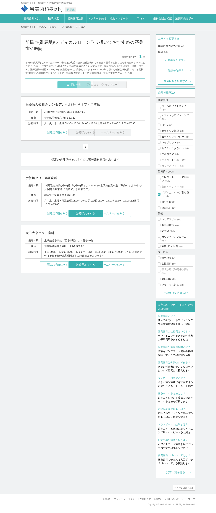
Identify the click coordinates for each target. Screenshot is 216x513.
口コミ (141, 18)
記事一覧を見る (175, 472)
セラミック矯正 (170, 130)
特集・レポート (119, 18)
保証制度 (167, 201)
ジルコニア (168, 154)
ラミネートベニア (171, 159)
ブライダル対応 (170, 284)
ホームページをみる (125, 213)
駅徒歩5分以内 (170, 246)
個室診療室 (168, 225)
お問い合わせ (172, 499)
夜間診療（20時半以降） (175, 269)
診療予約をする (85, 213)
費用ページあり (170, 186)
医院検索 (53, 18)
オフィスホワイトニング (175, 115)
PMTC (165, 124)
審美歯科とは (32, 18)
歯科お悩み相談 (162, 18)
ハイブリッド (169, 142)
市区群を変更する (175, 59)
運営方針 (158, 499)
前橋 (163, 51)
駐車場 (165, 231)
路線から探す (176, 70)
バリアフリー (169, 219)
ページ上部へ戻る (185, 487)
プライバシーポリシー (125, 499)
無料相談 (167, 257)
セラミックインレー (173, 136)
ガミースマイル (170, 165)
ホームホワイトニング (174, 105)
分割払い (167, 207)
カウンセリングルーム (174, 236)
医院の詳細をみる (45, 132)
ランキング (124, 84)
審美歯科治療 (75, 18)
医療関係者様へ (184, 18)
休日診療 (167, 279)
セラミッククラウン (173, 148)
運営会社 (107, 499)
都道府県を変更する (176, 81)
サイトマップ (188, 499)
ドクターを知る (97, 18)
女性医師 (167, 263)
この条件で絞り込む (176, 292)
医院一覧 (50, 84)
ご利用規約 (145, 499)
